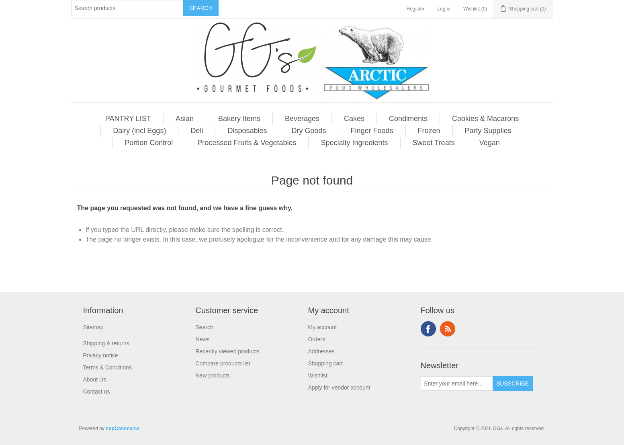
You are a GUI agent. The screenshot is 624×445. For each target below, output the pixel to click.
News (203, 339)
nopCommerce (122, 428)
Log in (443, 9)
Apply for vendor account (339, 387)
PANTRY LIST (128, 119)
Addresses (321, 351)
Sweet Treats (434, 143)
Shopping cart (325, 363)
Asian (185, 119)
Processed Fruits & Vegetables (246, 143)
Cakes (354, 119)
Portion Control (149, 143)
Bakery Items (239, 119)
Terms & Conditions (107, 367)
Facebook (428, 328)
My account (322, 327)
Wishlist (317, 375)
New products (213, 375)
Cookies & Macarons (485, 119)
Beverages (302, 119)
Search (204, 327)
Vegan (489, 143)
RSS (447, 328)
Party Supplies (488, 131)
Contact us (96, 391)
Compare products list (223, 363)
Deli (196, 131)
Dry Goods (308, 131)
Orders (316, 339)
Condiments (408, 119)
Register (416, 9)
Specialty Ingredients (354, 143)
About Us (94, 379)
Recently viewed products (228, 351)
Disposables (247, 131)
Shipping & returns (106, 343)
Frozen (429, 131)
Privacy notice (100, 355)
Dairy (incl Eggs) (139, 131)
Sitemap (93, 327)
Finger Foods (371, 131)
